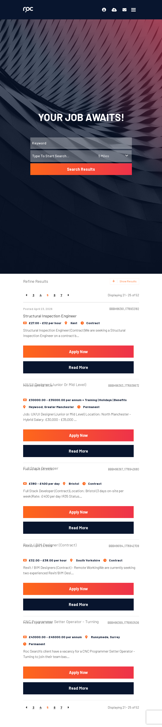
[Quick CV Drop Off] (114, 9)
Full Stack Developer (40, 455)
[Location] (63, 156)
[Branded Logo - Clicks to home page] (28, 9)
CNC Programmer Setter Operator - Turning (61, 608)
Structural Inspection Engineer (50, 315)
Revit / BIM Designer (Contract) (49, 531)
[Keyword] (81, 143)
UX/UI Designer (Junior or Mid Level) (54, 371)
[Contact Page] (124, 9)
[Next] (68, 295)
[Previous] (26, 295)
